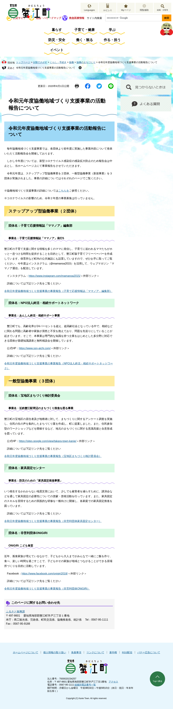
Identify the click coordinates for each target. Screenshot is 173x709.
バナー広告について (148, 652)
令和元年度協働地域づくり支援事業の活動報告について (45, 67)
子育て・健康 (84, 30)
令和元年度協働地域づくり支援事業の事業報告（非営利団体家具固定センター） (53, 521)
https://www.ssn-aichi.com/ (35, 348)
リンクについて (95, 652)
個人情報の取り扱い (54, 652)
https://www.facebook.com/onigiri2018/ (45, 573)
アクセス (113, 681)
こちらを (63, 190)
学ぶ (112, 30)
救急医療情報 (76, 18)
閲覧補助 (144, 10)
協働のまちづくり (86, 62)
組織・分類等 (162, 10)
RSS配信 (127, 652)
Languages (89, 10)
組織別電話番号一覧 (85, 684)
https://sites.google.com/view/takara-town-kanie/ (47, 441)
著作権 (113, 652)
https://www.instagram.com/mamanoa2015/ (54, 275)
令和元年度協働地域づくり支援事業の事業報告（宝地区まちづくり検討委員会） (53, 456)
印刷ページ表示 (77, 86)
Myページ (126, 10)
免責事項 (76, 652)
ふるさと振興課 (15, 611)
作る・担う (112, 40)
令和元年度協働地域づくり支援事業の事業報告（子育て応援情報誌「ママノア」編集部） (58, 291)
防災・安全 (56, 40)
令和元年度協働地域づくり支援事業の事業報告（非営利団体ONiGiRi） (47, 588)
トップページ (23, 62)
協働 (71, 62)
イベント (57, 50)
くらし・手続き (58, 62)
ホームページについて (25, 652)
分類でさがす (40, 62)
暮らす (57, 30)
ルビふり (107, 10)
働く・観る (84, 40)
